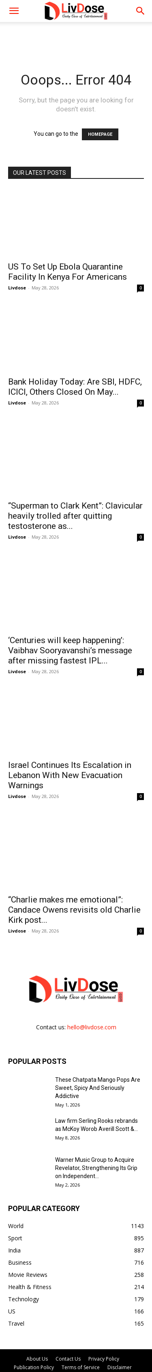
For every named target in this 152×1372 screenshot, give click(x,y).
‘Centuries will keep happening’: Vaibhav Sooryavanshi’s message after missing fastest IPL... (70, 632)
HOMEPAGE (100, 134)
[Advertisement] (76, 36)
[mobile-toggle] (14, 11)
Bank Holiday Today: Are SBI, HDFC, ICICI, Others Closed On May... (75, 387)
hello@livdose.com (91, 999)
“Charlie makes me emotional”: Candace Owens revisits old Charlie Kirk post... (74, 882)
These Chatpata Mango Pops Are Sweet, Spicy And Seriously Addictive (97, 1059)
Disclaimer (119, 1339)
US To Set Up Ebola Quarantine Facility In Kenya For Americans (67, 272)
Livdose (17, 288)
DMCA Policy (76, 1347)
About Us (37, 1330)
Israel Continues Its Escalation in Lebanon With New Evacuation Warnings (69, 756)
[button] (140, 11)
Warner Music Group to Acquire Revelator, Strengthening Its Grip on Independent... (96, 1139)
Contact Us (68, 1330)
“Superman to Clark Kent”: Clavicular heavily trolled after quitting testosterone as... (75, 506)
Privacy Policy (103, 1330)
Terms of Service (81, 1339)
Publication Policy (34, 1339)
